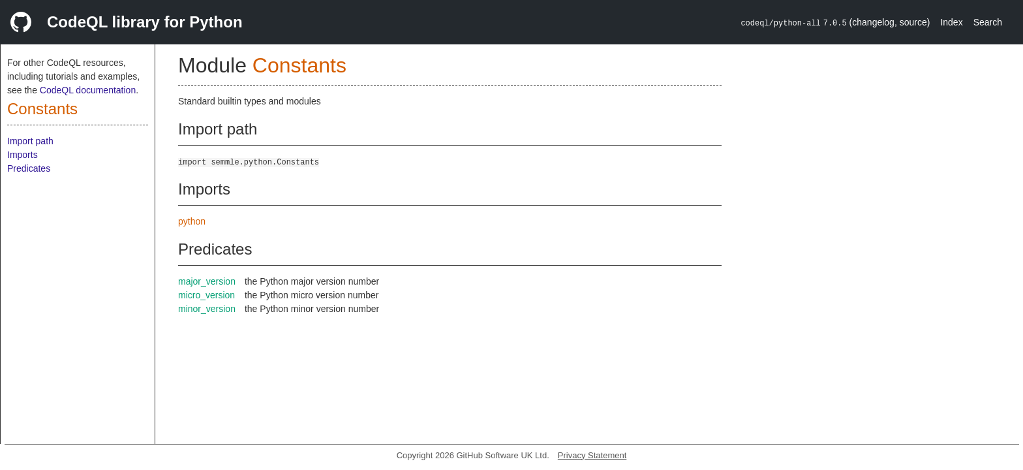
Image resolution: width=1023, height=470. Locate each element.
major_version (207, 281)
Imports (22, 154)
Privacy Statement (592, 455)
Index (951, 22)
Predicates (28, 168)
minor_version (207, 309)
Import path (30, 141)
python (192, 221)
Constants (42, 109)
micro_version (206, 295)
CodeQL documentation (88, 90)
